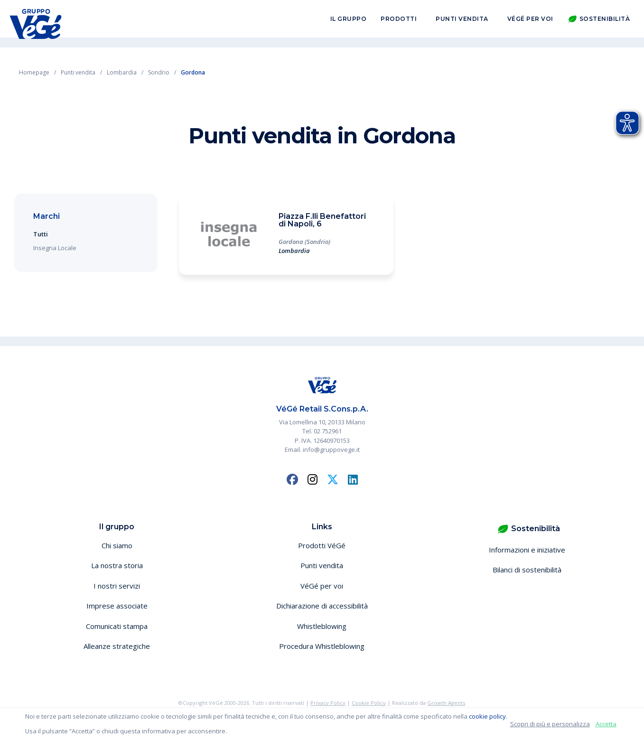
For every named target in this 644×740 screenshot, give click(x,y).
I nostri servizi (116, 585)
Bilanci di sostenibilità (527, 569)
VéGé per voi (530, 23)
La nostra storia (117, 565)
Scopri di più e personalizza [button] (550, 724)
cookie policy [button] (487, 716)
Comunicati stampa (117, 626)
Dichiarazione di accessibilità (322, 605)
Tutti (40, 234)
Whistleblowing (321, 626)
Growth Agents (446, 702)
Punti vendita (462, 23)
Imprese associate (117, 605)
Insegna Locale (54, 248)
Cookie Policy (369, 702)
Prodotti (399, 23)
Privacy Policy (327, 702)
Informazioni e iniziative (527, 549)
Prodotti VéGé (321, 545)
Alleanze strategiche (117, 646)
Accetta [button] (606, 724)
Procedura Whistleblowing (321, 646)
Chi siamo (117, 545)
